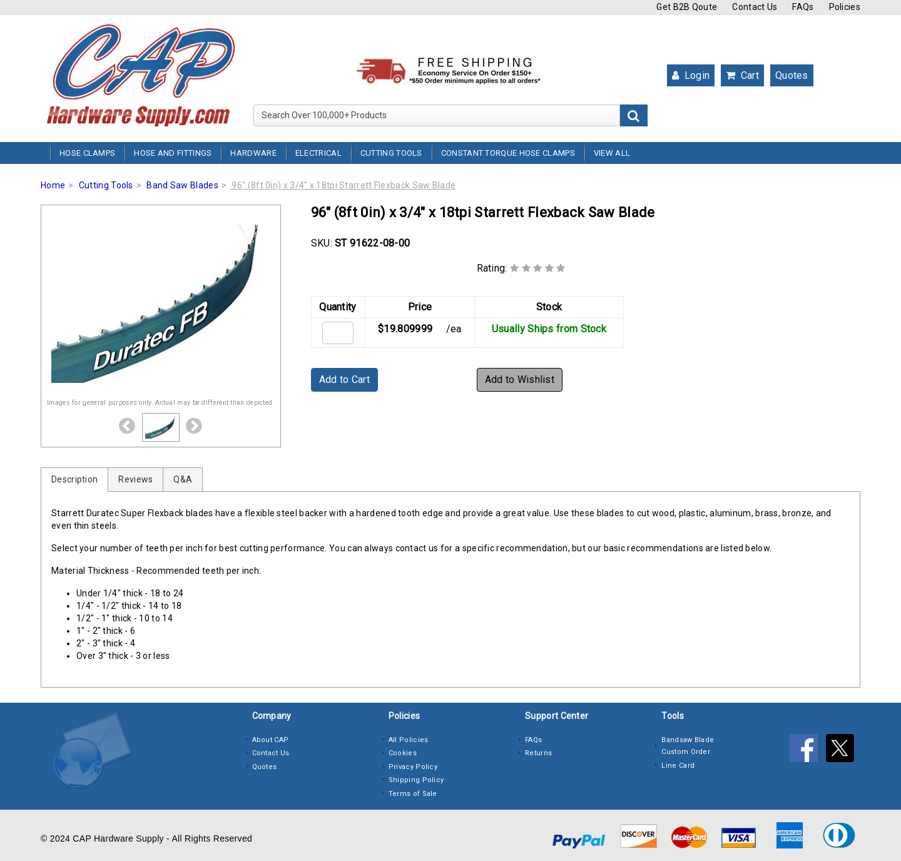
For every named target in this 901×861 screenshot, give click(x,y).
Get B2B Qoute (686, 7)
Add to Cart (344, 379)
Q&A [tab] (182, 479)
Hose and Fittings (172, 153)
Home (53, 185)
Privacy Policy (413, 767)
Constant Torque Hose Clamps (508, 153)
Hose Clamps (87, 153)
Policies (844, 7)
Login (691, 75)
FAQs (802, 7)
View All (612, 153)
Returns (538, 753)
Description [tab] (74, 479)
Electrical (318, 153)
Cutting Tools (391, 153)
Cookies (403, 753)
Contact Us (754, 7)
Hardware (253, 153)
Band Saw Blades (182, 185)
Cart (742, 75)
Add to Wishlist (520, 379)
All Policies (409, 740)
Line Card (678, 766)
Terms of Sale (413, 794)
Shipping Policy (416, 780)
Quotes (791, 75)
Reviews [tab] (135, 479)
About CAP (270, 740)
